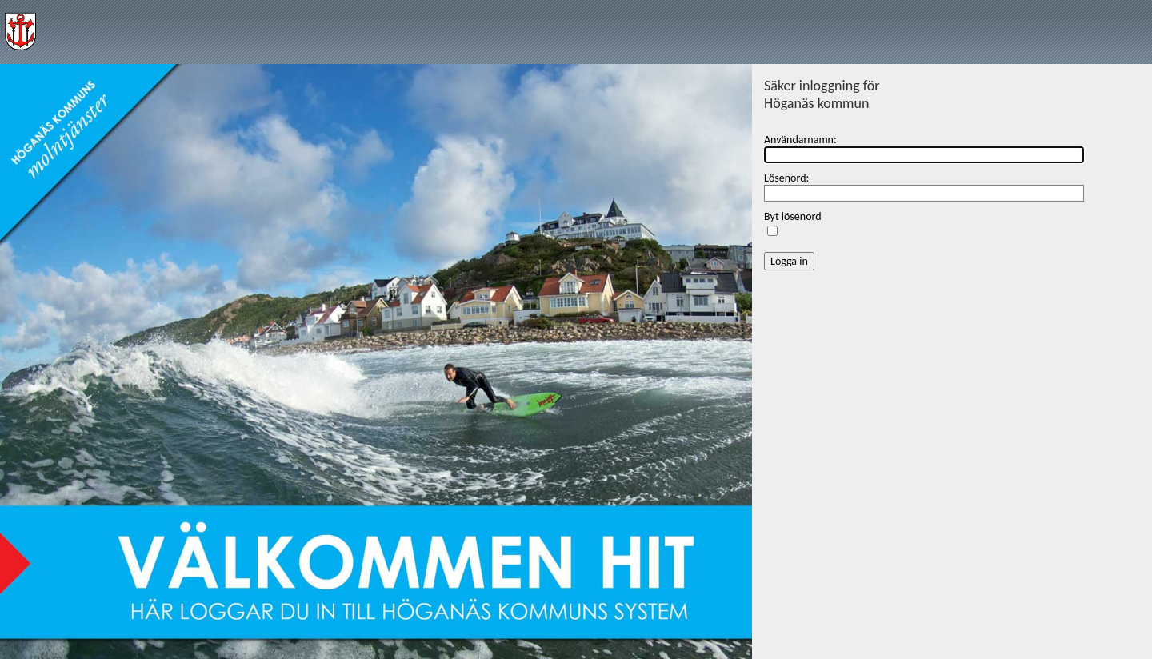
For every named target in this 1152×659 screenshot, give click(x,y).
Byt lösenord (793, 216)
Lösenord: (786, 178)
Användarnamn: (800, 139)
